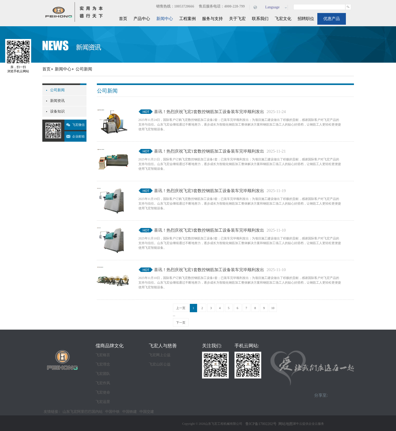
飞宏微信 (78, 125)
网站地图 (285, 424)
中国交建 (146, 412)
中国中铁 (112, 412)
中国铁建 (129, 412)
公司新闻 (84, 69)
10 (272, 308)
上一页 (180, 308)
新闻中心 (63, 69)
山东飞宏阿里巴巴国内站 (83, 412)
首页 (123, 18)
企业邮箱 (78, 136)
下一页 (180, 322)
